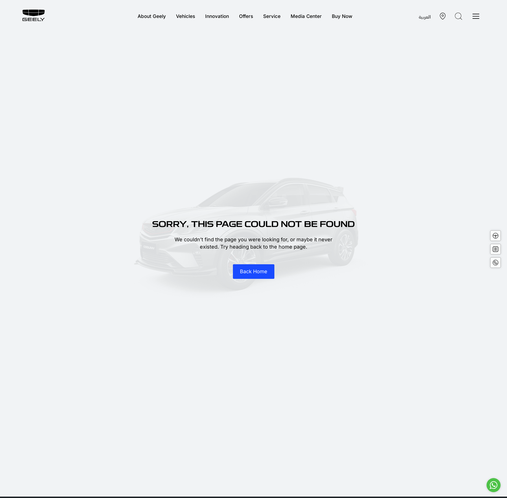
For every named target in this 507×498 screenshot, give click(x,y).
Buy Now (342, 16)
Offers (246, 16)
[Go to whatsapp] (494, 485)
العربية (425, 16)
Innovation (217, 16)
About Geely (152, 16)
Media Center (306, 16)
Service (272, 16)
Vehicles (185, 16)
